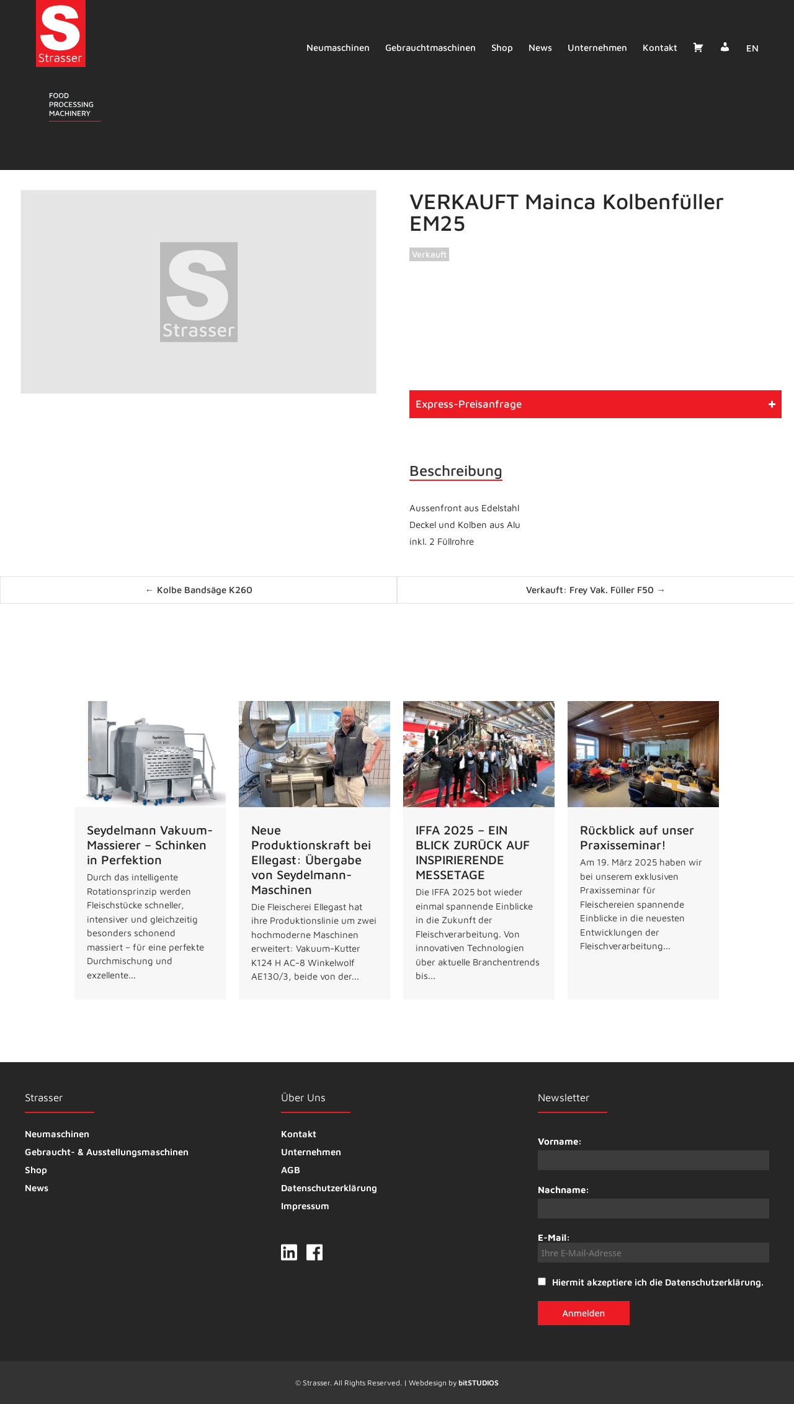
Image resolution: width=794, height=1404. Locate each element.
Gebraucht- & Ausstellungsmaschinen (107, 1152)
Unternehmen (594, 47)
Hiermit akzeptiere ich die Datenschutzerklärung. (658, 1282)
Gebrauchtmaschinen (427, 47)
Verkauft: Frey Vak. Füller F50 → (596, 589)
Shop (499, 47)
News (537, 47)
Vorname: (560, 1141)
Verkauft (429, 254)
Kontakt (657, 47)
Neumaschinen (335, 47)
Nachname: (563, 1189)
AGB (290, 1170)
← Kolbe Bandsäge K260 (198, 589)
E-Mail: (653, 1247)
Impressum (305, 1206)
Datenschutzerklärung (329, 1188)
